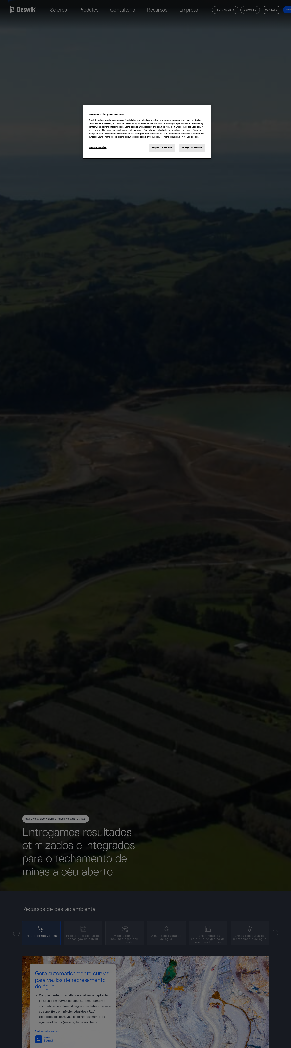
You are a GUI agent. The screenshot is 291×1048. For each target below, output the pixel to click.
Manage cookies (98, 147)
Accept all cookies (192, 147)
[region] (147, 132)
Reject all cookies (162, 147)
